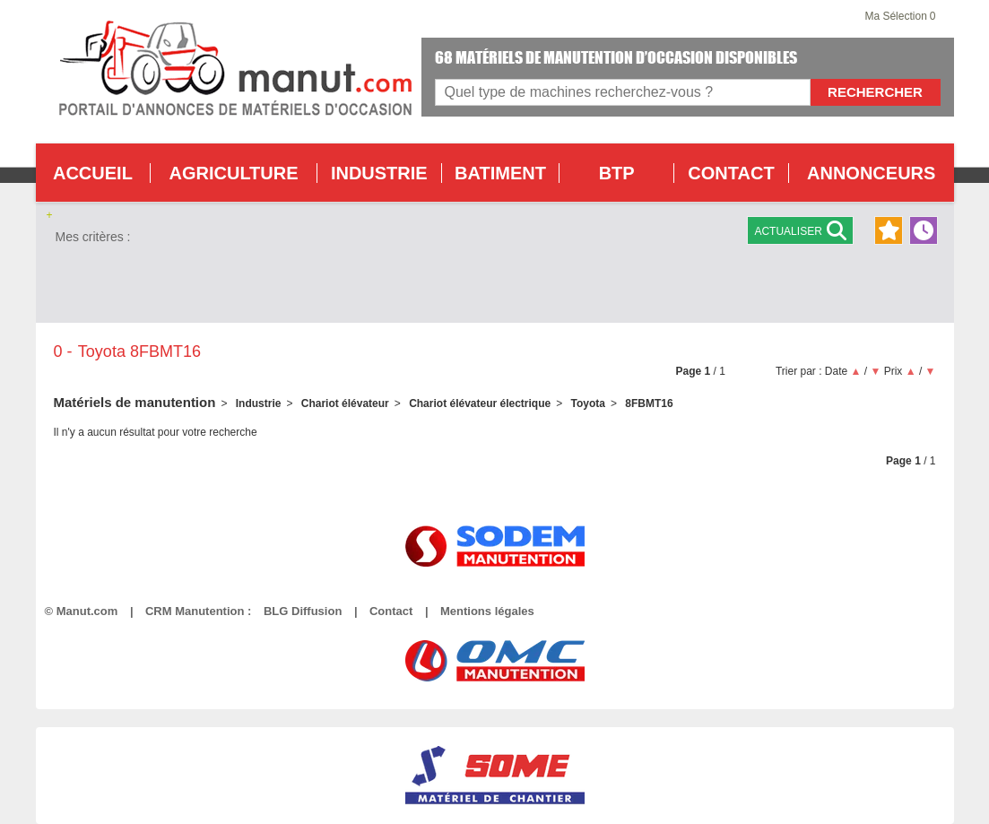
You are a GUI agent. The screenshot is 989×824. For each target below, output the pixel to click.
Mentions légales (487, 611)
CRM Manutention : (198, 611)
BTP (617, 173)
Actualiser (800, 230)
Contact (390, 611)
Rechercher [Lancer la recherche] (875, 92)
